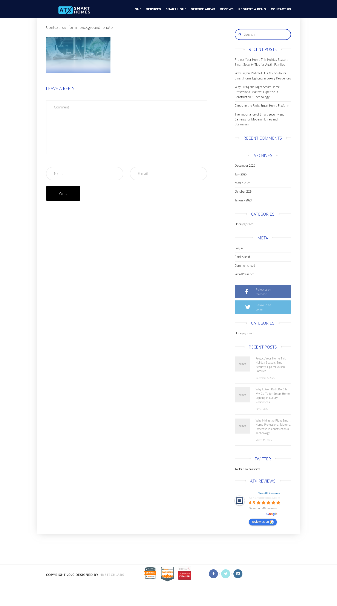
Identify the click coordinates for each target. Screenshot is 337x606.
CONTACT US (281, 9)
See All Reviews (269, 493)
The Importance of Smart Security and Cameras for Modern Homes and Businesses (260, 119)
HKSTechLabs (112, 575)
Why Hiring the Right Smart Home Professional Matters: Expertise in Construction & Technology (257, 92)
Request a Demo (252, 9)
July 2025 (241, 174)
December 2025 (245, 165)
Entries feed (242, 257)
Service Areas (203, 9)
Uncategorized (244, 224)
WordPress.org (244, 274)
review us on (263, 522)
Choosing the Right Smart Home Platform (262, 105)
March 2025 (242, 183)
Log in (239, 248)
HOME (136, 9)
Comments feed (245, 265)
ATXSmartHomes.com (264, 497)
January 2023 (243, 200)
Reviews (227, 9)
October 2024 (243, 191)
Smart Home (176, 9)
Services (153, 9)
